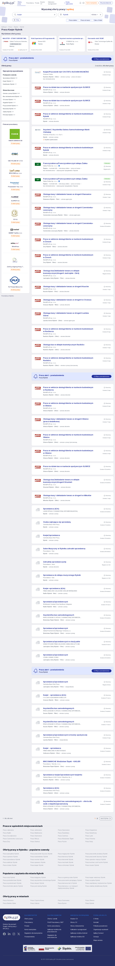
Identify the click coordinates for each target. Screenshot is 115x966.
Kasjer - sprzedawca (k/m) (54, 695)
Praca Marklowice (36, 833)
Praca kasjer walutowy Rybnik (95, 877)
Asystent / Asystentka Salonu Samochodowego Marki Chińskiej (66, 131)
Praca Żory (6, 841)
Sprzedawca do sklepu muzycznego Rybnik (62, 575)
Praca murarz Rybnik (92, 865)
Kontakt (96, 922)
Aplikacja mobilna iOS (77, 937)
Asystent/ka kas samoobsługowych (58, 615)
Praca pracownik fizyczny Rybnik (41, 854)
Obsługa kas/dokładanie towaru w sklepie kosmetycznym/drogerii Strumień (61, 481)
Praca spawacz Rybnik (37, 862)
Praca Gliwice (89, 900)
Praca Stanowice (36, 836)
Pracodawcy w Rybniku (7, 296)
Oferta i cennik (52, 919)
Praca (10, 27)
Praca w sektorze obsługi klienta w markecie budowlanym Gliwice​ (68, 436)
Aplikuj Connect (98, 933)
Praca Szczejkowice (9, 836)
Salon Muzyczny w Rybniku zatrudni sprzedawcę (64, 548)
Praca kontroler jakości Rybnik (13, 886)
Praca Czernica (63, 836)
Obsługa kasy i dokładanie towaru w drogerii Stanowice (67, 194)
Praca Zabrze (34, 903)
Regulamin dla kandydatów (33, 933)
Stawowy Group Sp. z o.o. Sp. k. (53, 134)
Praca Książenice (91, 830)
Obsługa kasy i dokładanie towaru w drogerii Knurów (66, 286)
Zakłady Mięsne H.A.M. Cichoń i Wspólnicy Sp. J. (57, 777)
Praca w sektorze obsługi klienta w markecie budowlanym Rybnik (68, 115)
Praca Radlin (7, 833)
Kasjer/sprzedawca (51, 535)
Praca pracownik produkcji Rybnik (96, 854)
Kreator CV (42, 3)
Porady (37, 3)
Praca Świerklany (63, 833)
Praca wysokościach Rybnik (12, 883)
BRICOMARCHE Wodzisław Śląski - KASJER (61, 761)
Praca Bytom (62, 903)
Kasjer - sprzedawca (52, 748)
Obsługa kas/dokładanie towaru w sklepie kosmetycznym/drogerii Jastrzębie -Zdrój (61, 272)
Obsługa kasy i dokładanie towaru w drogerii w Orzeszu (67, 300)
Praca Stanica (35, 841)
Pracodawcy (30, 3)
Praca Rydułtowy (91, 833)
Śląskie (16, 27)
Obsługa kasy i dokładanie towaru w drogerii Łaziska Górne (66, 314)
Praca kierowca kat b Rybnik (67, 883)
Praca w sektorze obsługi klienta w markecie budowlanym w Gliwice (68, 404)
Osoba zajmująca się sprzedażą (57, 522)
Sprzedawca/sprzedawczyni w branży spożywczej (65, 735)
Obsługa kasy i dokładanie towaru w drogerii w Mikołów (67, 495)
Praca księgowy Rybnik (38, 877)
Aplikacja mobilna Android (78, 933)
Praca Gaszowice (64, 830)
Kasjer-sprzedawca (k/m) (54, 588)
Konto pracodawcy (53, 926)
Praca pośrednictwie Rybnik (12, 880)
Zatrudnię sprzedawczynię (54, 562)
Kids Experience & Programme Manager (43, 38)
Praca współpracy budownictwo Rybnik (98, 883)
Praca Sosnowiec (64, 900)
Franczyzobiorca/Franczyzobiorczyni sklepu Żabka (65, 163)
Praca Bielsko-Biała (9, 903)
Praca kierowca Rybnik (65, 856)
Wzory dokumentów (77, 926)
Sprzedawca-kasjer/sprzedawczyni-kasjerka (62, 775)
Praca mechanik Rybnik (65, 862)
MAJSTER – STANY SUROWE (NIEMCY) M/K (15, 38)
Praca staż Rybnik (9, 877)
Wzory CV (73, 922)
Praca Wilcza (34, 839)
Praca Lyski (89, 836)
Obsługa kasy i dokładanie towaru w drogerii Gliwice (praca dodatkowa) (65, 420)
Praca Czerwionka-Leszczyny (13, 839)
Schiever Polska (48, 74)
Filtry (16, 20)
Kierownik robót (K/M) (96, 38)
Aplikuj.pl (4, 27)
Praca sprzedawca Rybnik (11, 859)
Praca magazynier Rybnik (66, 854)
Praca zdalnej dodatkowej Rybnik (96, 886)
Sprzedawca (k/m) (51, 509)
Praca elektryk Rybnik (10, 862)
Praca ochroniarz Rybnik (66, 865)
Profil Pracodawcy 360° (55, 922)
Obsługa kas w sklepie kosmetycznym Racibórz (63, 345)
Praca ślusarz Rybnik (37, 883)
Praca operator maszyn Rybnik (95, 859)
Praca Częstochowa (37, 900)
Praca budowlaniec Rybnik (39, 856)
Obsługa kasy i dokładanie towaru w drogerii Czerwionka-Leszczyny (68, 208)
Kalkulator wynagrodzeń (52, 3)
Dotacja (96, 937)
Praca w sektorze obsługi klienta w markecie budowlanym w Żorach (68, 240)
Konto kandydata (91, 3)
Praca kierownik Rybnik (65, 859)
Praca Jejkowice (8, 830)
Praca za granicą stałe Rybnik (68, 877)
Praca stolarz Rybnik (9, 865)
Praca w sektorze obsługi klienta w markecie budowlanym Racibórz (68, 359)
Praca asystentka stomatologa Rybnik (43, 880)
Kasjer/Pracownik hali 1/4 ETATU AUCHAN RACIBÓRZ (66, 72)
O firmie (95, 919)
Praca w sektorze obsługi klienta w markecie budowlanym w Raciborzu (68, 330)
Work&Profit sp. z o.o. (49, 89)
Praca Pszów (62, 841)
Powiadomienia (29, 937)
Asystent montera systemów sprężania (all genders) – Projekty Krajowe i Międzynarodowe (71, 38)
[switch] (101, 59)
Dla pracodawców (105, 3)
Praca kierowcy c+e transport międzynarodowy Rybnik (68, 887)
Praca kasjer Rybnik (36, 865)
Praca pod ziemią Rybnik (38, 886)
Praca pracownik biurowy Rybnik (96, 856)
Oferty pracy (20, 3)
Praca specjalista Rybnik (11, 854)
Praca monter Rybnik (37, 859)
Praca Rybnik (89, 903)
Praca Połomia (90, 839)
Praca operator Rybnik (10, 856)
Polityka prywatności (100, 926)
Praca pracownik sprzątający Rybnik (70, 880)
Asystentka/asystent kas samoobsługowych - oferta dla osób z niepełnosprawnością (67, 802)
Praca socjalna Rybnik (92, 880)
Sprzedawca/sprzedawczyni (55, 602)
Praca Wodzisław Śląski (65, 839)
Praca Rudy (89, 841)
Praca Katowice (8, 900)
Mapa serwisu (98, 940)
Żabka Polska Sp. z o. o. (50, 166)
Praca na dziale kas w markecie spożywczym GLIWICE (66, 87)
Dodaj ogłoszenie (68, 3)
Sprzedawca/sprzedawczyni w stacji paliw (61, 641)
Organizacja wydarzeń (100, 929)
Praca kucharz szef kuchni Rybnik (96, 862)
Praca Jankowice (36, 830)
